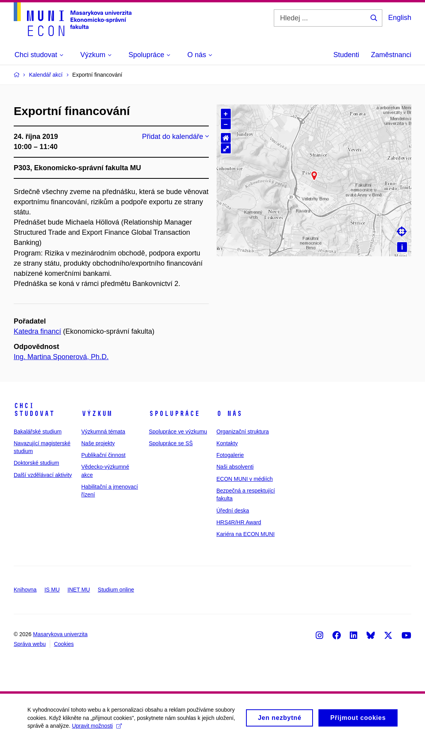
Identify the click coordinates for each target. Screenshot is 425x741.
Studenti (346, 55)
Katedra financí (37, 331)
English (399, 18)
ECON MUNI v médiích (245, 479)
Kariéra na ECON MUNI (246, 534)
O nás (229, 413)
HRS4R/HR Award (239, 522)
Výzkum (96, 413)
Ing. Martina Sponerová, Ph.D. (61, 357)
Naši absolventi (235, 467)
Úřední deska (233, 510)
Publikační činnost (103, 455)
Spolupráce (174, 413)
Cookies (64, 644)
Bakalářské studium (37, 431)
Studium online (116, 589)
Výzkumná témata (103, 431)
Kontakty (227, 443)
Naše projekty (98, 443)
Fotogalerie (230, 455)
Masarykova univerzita (60, 634)
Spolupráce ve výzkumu (178, 431)
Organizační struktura (243, 431)
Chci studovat (34, 409)
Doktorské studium (36, 463)
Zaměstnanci (391, 55)
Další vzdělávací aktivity (43, 475)
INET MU (78, 589)
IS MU (52, 589)
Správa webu (30, 644)
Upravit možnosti (97, 729)
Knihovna (25, 589)
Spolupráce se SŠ (171, 443)
